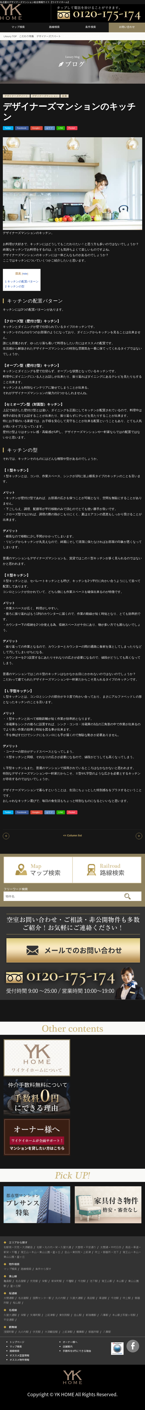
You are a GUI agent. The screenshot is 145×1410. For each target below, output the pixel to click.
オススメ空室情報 (19, 1355)
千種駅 (70, 1281)
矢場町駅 (35, 1315)
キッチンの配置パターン (22, 281)
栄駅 (44, 1281)
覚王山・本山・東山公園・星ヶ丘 (40, 1252)
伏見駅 (34, 1281)
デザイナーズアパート (48, 36)
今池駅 (82, 1281)
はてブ (49, 128)
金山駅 (78, 1315)
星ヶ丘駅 (15, 1286)
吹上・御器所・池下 (107, 1252)
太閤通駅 (9, 1298)
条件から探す (43, 1269)
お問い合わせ (127, 27)
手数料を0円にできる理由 (77, 1351)
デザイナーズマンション (45, 96)
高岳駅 (91, 1298)
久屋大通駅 (76, 1298)
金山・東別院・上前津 (78, 1252)
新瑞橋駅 (91, 1315)
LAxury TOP (10, 36)
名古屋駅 (20, 1281)
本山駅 (120, 1281)
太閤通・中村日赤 (110, 1247)
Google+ (36, 128)
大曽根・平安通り (85, 1247)
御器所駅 (93, 1332)
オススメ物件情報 (19, 1359)
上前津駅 (50, 1315)
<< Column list (72, 835)
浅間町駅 (9, 1332)
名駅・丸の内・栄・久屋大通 (54, 1247)
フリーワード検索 (16, 889)
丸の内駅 (60, 1298)
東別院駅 (64, 1315)
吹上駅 (127, 1298)
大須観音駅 (51, 1332)
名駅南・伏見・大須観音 (18, 1247)
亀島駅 (8, 1281)
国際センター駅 (42, 1298)
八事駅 (104, 1315)
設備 (64, 96)
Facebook (22, 128)
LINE (60, 128)
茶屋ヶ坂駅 (129, 1315)
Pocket (72, 128)
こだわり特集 (26, 36)
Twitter (8, 128)
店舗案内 (67, 1346)
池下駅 (94, 1281)
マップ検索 (18, 27)
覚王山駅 (107, 1281)
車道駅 (103, 1298)
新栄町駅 (56, 1281)
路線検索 (54, 27)
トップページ (17, 1342)
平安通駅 (9, 1319)
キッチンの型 (14, 286)
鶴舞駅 (80, 1332)
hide (24, 273)
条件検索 (90, 27)
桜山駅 (17, 1302)
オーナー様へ (70, 1342)
